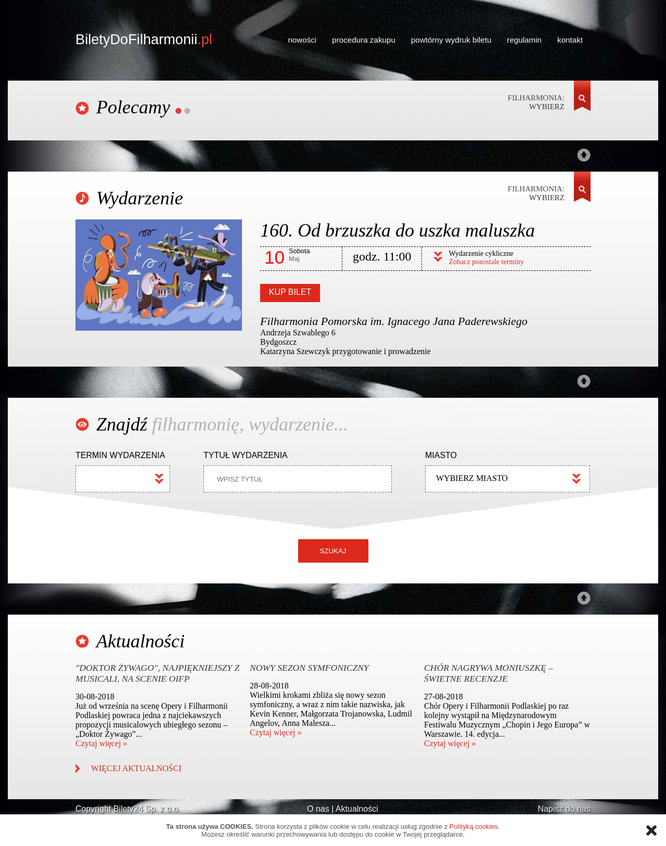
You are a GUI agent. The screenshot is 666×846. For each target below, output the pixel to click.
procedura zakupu (363, 39)
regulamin (524, 39)
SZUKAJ (332, 551)
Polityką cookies (474, 826)
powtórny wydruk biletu (451, 39)
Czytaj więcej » (101, 743)
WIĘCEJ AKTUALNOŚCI (136, 768)
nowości (302, 39)
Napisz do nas (564, 808)
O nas (318, 808)
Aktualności (357, 808)
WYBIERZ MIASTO (472, 478)
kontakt (570, 39)
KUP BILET (290, 292)
